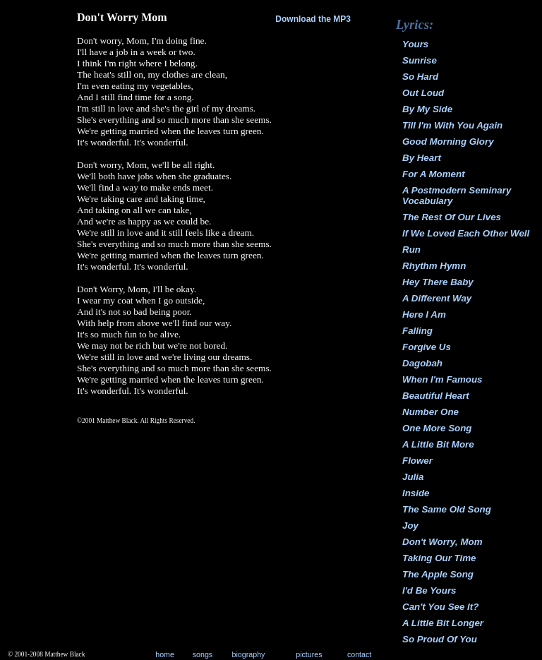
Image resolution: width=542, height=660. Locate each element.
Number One (430, 412)
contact (359, 654)
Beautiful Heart (435, 395)
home (164, 654)
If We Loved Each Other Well (465, 233)
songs (202, 654)
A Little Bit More (438, 444)
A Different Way (436, 298)
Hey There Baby (438, 282)
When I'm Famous (442, 379)
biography (248, 654)
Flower (417, 460)
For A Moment (433, 174)
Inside (416, 493)
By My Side (427, 109)
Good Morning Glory (448, 141)
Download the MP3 (313, 19)
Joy (410, 525)
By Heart (421, 157)
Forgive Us (426, 347)
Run (411, 249)
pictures (309, 654)
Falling (417, 330)
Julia (412, 477)
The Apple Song (438, 574)
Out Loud (423, 93)
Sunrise (419, 60)
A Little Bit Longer (442, 623)
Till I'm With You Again (452, 125)
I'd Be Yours (429, 590)
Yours (415, 44)
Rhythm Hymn (434, 265)
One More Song (436, 428)
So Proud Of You (439, 639)
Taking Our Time (439, 558)
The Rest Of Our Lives (451, 217)
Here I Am (424, 314)
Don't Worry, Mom (442, 541)
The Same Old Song (446, 509)
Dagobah (422, 363)
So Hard (420, 76)
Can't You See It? (440, 606)
